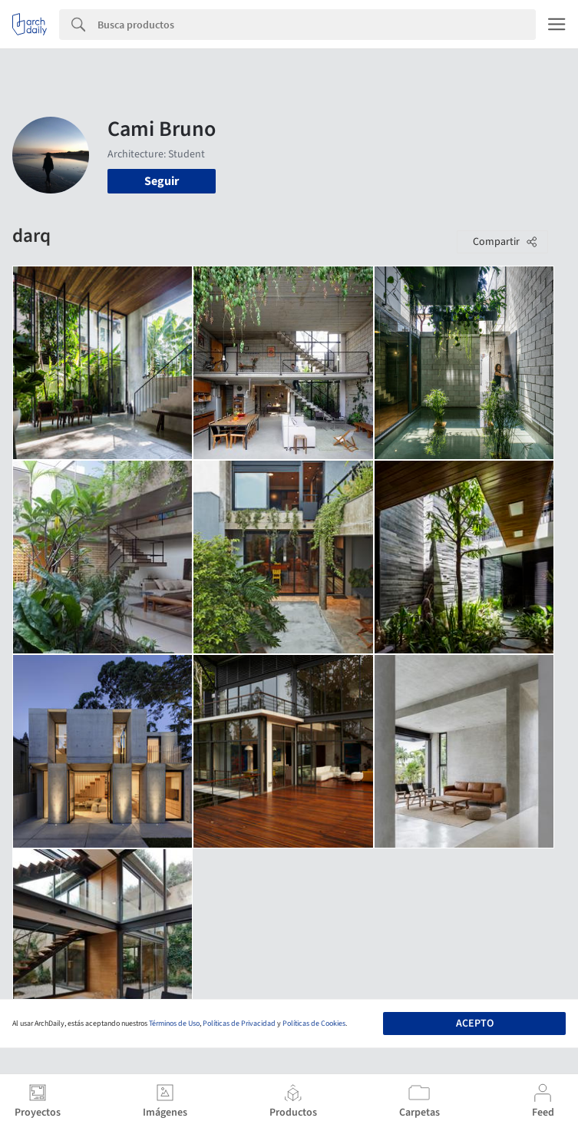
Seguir (161, 181)
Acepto (475, 1023)
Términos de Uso (174, 1023)
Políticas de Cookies (313, 1023)
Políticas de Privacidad (239, 1023)
